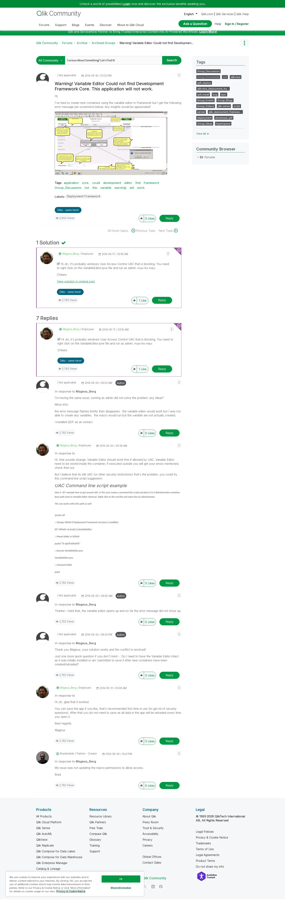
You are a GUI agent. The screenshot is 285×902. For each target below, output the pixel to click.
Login (126, 4)
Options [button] (244, 45)
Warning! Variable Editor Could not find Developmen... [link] (156, 45)
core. (85, 185)
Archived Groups (103, 45)
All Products (44, 819)
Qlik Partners (97, 825)
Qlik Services (225, 14)
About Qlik (149, 819)
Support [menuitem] (60, 25)
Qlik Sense (43, 831)
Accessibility (150, 836)
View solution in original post (76, 284)
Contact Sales (151, 865)
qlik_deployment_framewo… (225, 114)
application (71, 185)
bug (215, 97)
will (132, 190)
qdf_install (203, 97)
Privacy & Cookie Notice (212, 840)
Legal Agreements (207, 857)
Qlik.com (207, 14)
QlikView (41, 842)
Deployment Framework (83, 199)
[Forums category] (198, 160)
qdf (225, 79)
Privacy (147, 842)
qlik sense (224, 108)
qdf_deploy (204, 85)
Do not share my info (210, 869)
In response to (75, 394)
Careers (147, 848)
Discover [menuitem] (106, 25)
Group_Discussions (68, 190)
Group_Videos (205, 108)
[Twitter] (145, 889)
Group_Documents (208, 79)
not (87, 190)
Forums (67, 45)
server (201, 114)
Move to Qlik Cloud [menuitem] (130, 25)
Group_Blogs (225, 103)
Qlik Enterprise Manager (51, 865)
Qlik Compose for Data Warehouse (59, 860)
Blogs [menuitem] (75, 25)
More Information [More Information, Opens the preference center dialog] (121, 887)
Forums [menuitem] (44, 25)
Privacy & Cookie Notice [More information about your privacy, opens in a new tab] (70, 891)
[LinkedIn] (153, 889)
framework (151, 185)
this (94, 190)
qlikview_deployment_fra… (213, 91)
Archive (82, 45)
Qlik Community (47, 45)
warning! (120, 190)
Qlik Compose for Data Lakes (55, 854)
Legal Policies (205, 834)
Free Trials (96, 831)
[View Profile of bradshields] (67, 756)
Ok (121, 878)
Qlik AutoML (44, 836)
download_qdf (223, 120)
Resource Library (100, 819)
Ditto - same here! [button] (68, 212)
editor (128, 185)
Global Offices (151, 859)
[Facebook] (161, 889)
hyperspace (223, 126)
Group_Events (205, 103)
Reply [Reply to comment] (162, 303)
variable (105, 190)
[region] (75, 883)
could (96, 185)
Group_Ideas (204, 126)
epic (223, 97)
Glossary (95, 842)
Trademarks (203, 846)
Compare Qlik (98, 836)
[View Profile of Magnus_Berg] (70, 256)
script (237, 108)
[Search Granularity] (51, 63)
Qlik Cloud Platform (48, 825)
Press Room (150, 825)
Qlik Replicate (45, 848)
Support (94, 854)
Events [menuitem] (89, 25)
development (112, 185)
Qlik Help (242, 14)
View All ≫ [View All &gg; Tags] (202, 136)
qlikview (235, 79)
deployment (204, 120)
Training (94, 848)
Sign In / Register (237, 24)
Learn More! (208, 34)
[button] (179, 77)
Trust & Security (153, 831)
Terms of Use (205, 852)
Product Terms (205, 863)
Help (218, 24)
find (138, 185)
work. (141, 190)
